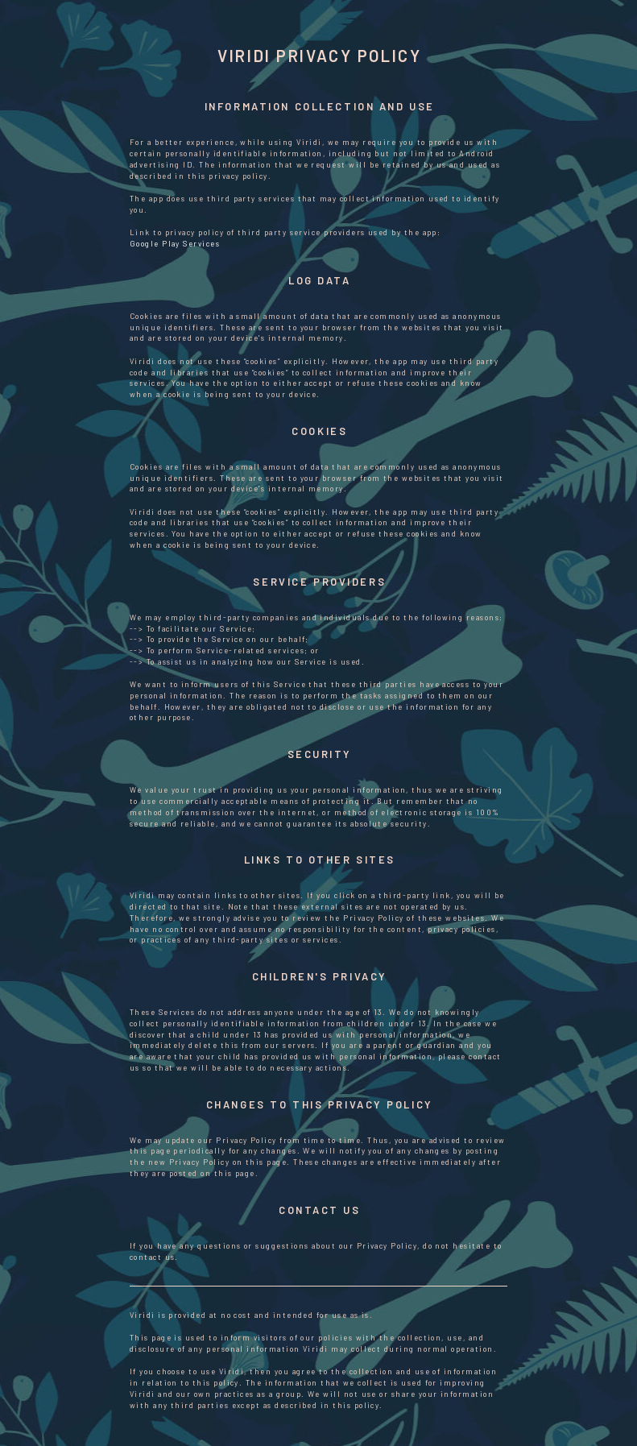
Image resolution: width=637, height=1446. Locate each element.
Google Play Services (175, 243)
